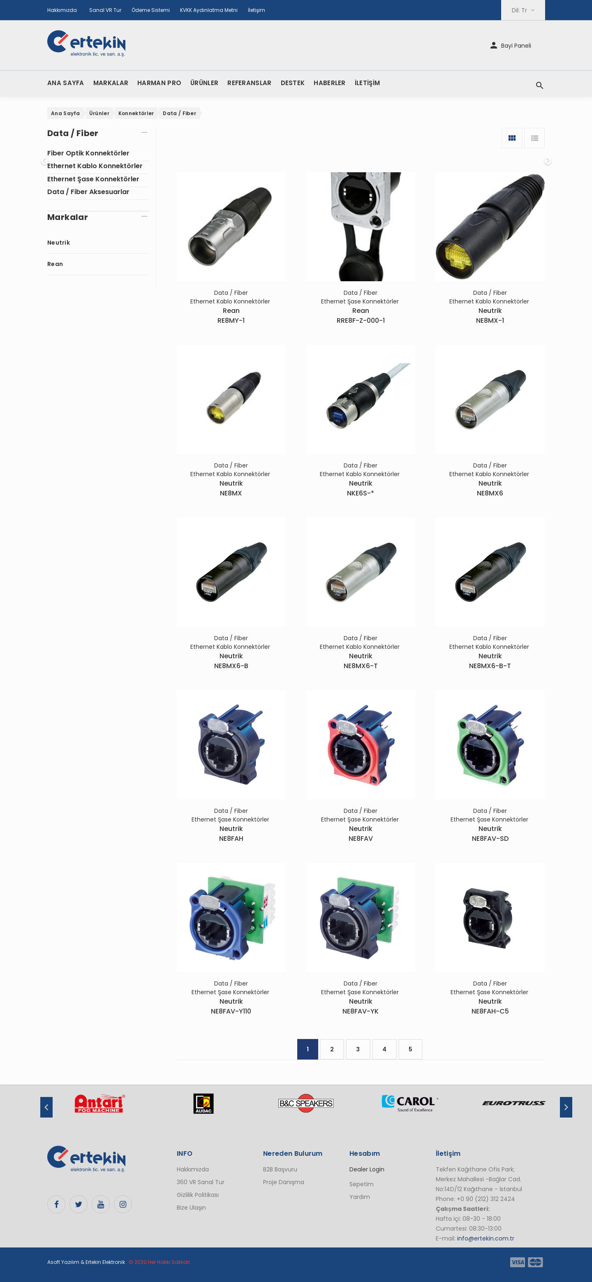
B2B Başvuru (280, 1169)
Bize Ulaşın (191, 1207)
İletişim (256, 10)
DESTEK (293, 83)
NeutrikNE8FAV (361, 833)
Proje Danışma (283, 1182)
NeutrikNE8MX (231, 488)
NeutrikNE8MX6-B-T (490, 661)
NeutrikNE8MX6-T (361, 661)
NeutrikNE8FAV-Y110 (231, 1006)
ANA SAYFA (65, 83)
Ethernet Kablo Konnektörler (95, 166)
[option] (99, 1107)
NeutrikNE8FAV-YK (360, 1006)
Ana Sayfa (65, 113)
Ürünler (99, 113)
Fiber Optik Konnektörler (88, 153)
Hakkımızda (62, 10)
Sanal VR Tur (105, 10)
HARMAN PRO (159, 83)
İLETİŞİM (367, 83)
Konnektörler (136, 113)
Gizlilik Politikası (198, 1195)
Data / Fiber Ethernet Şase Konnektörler (360, 297)
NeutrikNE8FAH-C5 (490, 1006)
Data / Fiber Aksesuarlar (88, 192)
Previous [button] (46, 1107)
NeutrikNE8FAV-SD (490, 833)
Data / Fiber (179, 113)
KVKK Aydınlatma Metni (209, 10)
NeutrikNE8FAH (231, 833)
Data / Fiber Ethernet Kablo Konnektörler (231, 297)
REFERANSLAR (249, 83)
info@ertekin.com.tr (485, 1238)
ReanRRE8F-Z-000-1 (361, 315)
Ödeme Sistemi (151, 10)
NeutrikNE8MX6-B (231, 661)
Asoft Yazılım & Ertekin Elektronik (86, 1262)
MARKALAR (110, 83)
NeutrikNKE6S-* (360, 488)
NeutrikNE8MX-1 (490, 315)
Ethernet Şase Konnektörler (93, 179)
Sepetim (361, 1184)
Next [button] (566, 1107)
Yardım (359, 1197)
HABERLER (329, 83)
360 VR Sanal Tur (200, 1182)
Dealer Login (366, 1169)
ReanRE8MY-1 (231, 315)
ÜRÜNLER (204, 83)
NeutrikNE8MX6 (490, 488)
